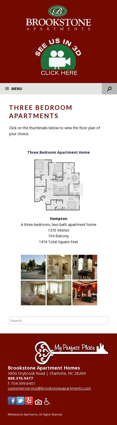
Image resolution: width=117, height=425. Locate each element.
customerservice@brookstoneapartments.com (49, 388)
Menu (13, 88)
